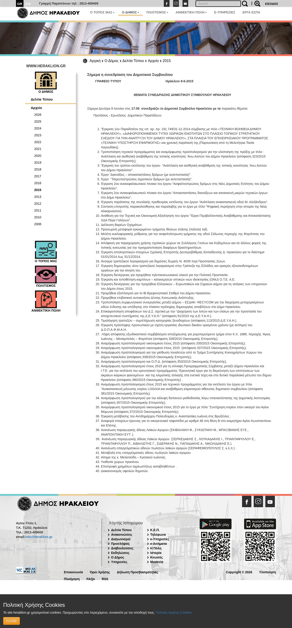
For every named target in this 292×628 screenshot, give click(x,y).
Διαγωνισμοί (120, 539)
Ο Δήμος (111, 61)
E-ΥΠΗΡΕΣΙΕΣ (224, 12)
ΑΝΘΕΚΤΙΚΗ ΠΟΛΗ (191, 12)
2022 (37, 142)
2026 (37, 114)
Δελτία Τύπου (133, 61)
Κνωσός (156, 557)
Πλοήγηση (72, 578)
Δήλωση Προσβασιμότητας (137, 571)
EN (28, 4)
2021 (37, 149)
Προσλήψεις (120, 543)
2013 (37, 197)
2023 (37, 135)
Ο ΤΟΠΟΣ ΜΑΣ (102, 12)
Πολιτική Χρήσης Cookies (174, 612)
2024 (37, 128)
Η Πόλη (156, 548)
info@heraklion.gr (38, 537)
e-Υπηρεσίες (159, 539)
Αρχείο (153, 61)
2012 (37, 203)
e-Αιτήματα (158, 543)
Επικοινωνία (73, 571)
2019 (37, 162)
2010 (37, 217)
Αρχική (95, 61)
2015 (167, 61)
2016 (37, 183)
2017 (37, 176)
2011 (37, 210)
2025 (37, 121)
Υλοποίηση (267, 571)
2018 (37, 169)
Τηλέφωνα (158, 534)
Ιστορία (156, 553)
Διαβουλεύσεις (122, 548)
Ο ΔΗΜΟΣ (130, 12)
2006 (37, 224)
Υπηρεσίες (119, 562)
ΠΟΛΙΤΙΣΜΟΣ (157, 12)
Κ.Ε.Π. (155, 530)
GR (19, 4)
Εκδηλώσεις (120, 553)
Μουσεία (156, 562)
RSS (105, 578)
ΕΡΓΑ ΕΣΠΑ (251, 12)
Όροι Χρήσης (100, 571)
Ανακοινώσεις (121, 534)
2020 (37, 156)
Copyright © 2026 (239, 571)
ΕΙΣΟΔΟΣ (271, 3)
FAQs (90, 578)
